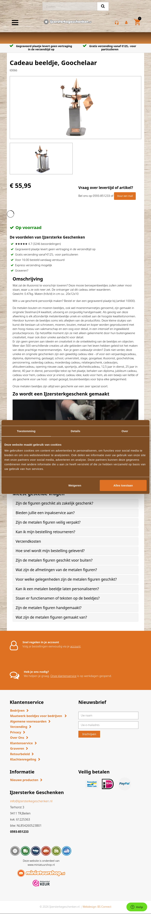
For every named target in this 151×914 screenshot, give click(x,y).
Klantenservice (21, 743)
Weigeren (74, 485)
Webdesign (89, 906)
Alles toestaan (123, 485)
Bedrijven (17, 710)
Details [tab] (75, 430)
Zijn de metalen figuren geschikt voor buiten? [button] (54, 560)
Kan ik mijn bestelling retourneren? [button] (45, 531)
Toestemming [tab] (26, 430)
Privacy (15, 732)
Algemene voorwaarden (28, 721)
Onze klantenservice (63, 676)
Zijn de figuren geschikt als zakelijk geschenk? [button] (54, 503)
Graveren (17, 748)
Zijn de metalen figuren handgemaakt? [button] (48, 607)
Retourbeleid (20, 754)
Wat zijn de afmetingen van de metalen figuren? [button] (56, 569)
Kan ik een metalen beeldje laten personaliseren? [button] (57, 588)
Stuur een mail (125, 196)
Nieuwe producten (24, 780)
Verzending (18, 727)
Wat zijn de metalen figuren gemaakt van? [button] (51, 617)
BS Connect (104, 906)
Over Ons (17, 738)
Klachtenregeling (23, 759)
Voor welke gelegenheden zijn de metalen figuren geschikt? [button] (66, 579)
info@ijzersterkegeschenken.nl (31, 801)
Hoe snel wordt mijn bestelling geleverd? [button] (50, 550)
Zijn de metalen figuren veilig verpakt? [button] (48, 522)
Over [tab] (124, 430)
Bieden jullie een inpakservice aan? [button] (45, 512)
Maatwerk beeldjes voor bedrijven (36, 716)
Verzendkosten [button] (28, 541)
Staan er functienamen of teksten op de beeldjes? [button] (58, 598)
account (75, 646)
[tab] (75, 503)
